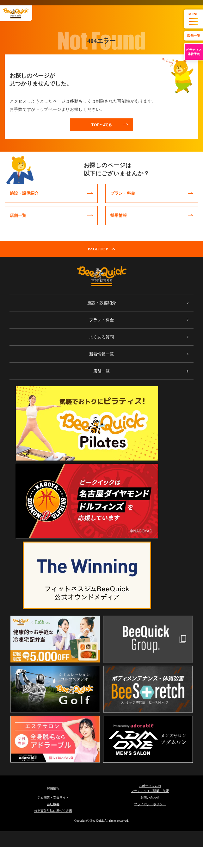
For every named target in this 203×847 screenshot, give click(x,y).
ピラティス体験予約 (194, 52)
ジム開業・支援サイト (53, 797)
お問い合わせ (149, 797)
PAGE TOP (101, 249)
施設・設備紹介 (101, 302)
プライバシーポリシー (150, 804)
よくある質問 (101, 337)
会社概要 (53, 804)
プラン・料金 (101, 319)
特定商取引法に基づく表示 (53, 810)
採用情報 (53, 788)
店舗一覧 (193, 35)
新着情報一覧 (101, 354)
